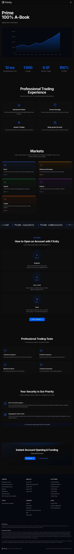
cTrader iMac (54, 491)
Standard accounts (6, 482)
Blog (27, 512)
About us (28, 503)
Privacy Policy (54, 503)
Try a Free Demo (43, 458)
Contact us (28, 508)
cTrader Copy (54, 496)
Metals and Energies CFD (32, 484)
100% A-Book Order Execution (9, 496)
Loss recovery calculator (8, 503)
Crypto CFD (29, 491)
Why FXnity (29, 505)
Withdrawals (5, 491)
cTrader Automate (55, 493)
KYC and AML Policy (55, 508)
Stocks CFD (29, 486)
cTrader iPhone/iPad (56, 484)
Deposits (4, 489)
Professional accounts (7, 484)
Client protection (6, 493)
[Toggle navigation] (70, 2)
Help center (29, 515)
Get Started (30, 458)
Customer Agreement (56, 505)
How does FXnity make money (33, 510)
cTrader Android (55, 486)
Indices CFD (29, 489)
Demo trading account (7, 486)
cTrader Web (54, 489)
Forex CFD (28, 482)
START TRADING (37, 319)
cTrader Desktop (55, 482)
